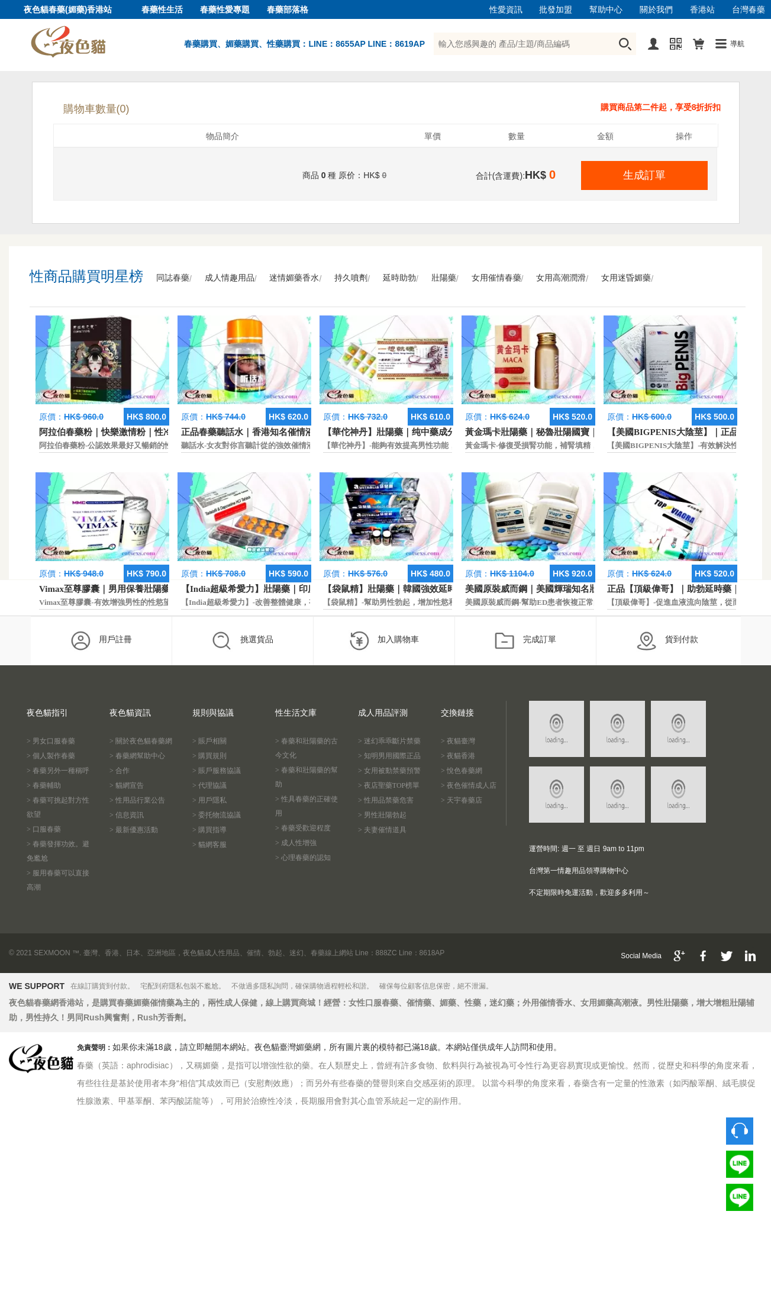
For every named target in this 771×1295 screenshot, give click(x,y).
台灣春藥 (748, 9)
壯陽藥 (443, 277)
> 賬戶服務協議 (216, 770)
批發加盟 (555, 9)
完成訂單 (525, 640)
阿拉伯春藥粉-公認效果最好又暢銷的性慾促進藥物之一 (132, 445)
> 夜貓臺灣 (458, 741)
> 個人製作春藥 (51, 756)
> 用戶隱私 (209, 800)
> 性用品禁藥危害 (386, 800)
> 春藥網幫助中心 (137, 756)
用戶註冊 (101, 640)
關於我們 (656, 9)
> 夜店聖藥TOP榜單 (389, 785)
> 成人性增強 (296, 843)
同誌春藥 (172, 277)
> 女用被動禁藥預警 (389, 770)
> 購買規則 (209, 756)
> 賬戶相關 (209, 741)
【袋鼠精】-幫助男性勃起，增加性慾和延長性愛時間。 (416, 602)
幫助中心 (605, 9)
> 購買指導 (209, 830)
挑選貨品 (242, 640)
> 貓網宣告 (126, 785)
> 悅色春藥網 (461, 770)
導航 (737, 44)
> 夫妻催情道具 (382, 830)
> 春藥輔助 (44, 785)
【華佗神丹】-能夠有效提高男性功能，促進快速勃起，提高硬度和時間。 (447, 445)
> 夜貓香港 (458, 756)
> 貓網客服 (209, 844)
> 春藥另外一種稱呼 (58, 770)
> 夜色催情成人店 (468, 785)
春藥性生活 (162, 9)
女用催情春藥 (496, 277)
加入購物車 (384, 640)
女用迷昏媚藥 (626, 277)
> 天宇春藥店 (461, 800)
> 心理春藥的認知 (303, 857)
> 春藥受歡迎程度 (303, 828)
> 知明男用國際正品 (389, 756)
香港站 (702, 9)
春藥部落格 (287, 9)
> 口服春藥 (44, 829)
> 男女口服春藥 (51, 741)
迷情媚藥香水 (294, 277)
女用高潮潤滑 (561, 277)
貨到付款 (667, 640)
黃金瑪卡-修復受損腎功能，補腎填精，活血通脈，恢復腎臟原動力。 (581, 445)
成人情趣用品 (229, 277)
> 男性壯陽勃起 (382, 815)
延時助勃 (399, 277)
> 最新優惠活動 (133, 830)
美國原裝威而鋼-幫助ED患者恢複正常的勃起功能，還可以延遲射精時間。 (591, 602)
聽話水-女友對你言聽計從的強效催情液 (247, 445)
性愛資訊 (505, 9)
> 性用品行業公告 (137, 800)
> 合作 (119, 770)
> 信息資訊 (126, 815)
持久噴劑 (350, 277)
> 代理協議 (209, 785)
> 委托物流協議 (216, 815)
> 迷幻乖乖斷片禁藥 (389, 741)
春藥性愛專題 (225, 9)
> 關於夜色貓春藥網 (140, 741)
